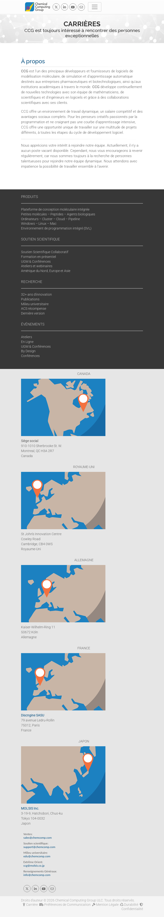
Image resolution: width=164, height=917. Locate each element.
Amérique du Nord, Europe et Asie (45, 271)
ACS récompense (33, 308)
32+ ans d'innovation (36, 294)
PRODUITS (29, 197)
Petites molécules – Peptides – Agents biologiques (58, 214)
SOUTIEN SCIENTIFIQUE (40, 239)
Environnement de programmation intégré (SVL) (56, 228)
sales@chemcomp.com (37, 837)
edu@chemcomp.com (36, 856)
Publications (30, 299)
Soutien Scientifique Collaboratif (44, 252)
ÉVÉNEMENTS (32, 324)
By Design (28, 351)
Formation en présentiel (38, 257)
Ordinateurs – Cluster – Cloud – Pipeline (50, 219)
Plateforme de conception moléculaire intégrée (55, 209)
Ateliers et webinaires (36, 266)
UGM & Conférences (36, 261)
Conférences (30, 356)
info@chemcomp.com (36, 875)
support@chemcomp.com (39, 847)
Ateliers (26, 337)
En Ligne (27, 342)
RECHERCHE (31, 282)
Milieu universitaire (35, 304)
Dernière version (33, 313)
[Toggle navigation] (94, 7)
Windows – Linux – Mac (38, 223)
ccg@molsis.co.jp (33, 865)
